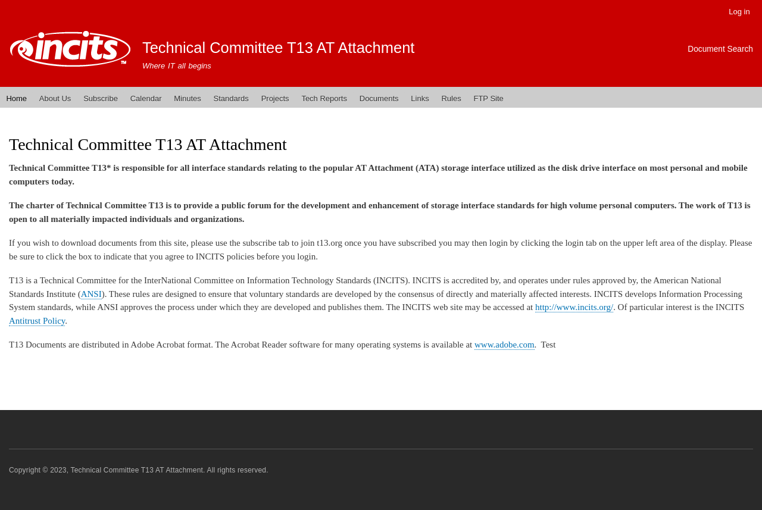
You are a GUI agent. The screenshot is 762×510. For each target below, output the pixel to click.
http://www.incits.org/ (574, 307)
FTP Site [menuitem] (488, 98)
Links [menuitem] (420, 98)
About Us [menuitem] (55, 98)
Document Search (720, 49)
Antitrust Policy (37, 321)
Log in (739, 11)
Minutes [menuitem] (187, 98)
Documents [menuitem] (379, 98)
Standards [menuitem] (231, 98)
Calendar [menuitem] (146, 98)
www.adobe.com (504, 344)
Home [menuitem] (16, 98)
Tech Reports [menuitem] (324, 98)
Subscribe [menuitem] (100, 98)
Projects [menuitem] (275, 98)
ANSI (91, 294)
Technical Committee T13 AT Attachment (278, 47)
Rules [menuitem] (451, 98)
